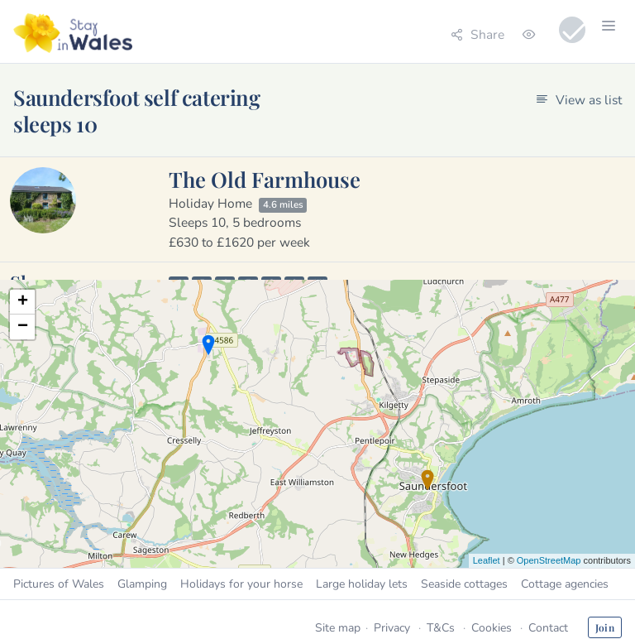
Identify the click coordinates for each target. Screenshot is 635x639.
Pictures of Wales (58, 584)
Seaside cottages (464, 584)
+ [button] (22, 302)
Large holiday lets (362, 584)
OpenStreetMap (549, 560)
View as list (579, 99)
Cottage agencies (565, 584)
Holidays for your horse (241, 584)
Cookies (491, 628)
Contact (548, 628)
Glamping (142, 584)
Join (604, 627)
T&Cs (441, 628)
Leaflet (486, 560)
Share (477, 34)
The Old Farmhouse (264, 179)
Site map (337, 628)
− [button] (22, 327)
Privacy (392, 628)
